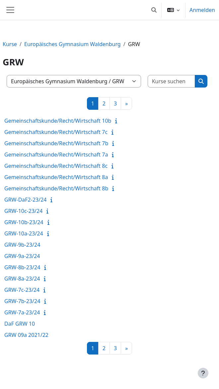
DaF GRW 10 (19, 323)
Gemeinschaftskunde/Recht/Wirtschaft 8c (56, 165)
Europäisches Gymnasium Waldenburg (72, 44)
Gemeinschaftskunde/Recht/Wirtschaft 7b (56, 143)
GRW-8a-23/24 (22, 278)
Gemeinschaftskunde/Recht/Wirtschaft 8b (56, 188)
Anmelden (202, 10)
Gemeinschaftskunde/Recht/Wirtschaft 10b (57, 120)
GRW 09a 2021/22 (26, 335)
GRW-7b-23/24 (22, 301)
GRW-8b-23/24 (22, 267)
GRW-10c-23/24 (23, 211)
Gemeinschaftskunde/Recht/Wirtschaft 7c (56, 132)
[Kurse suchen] (171, 81)
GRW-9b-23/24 (22, 244)
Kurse (10, 44)
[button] (154, 10)
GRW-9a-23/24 (22, 256)
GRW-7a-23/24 (22, 312)
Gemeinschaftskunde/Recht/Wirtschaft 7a (56, 154)
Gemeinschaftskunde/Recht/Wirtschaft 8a (56, 177)
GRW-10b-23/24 (23, 222)
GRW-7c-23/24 (21, 289)
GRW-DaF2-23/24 (25, 199)
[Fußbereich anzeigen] (203, 373)
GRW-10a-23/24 (23, 233)
